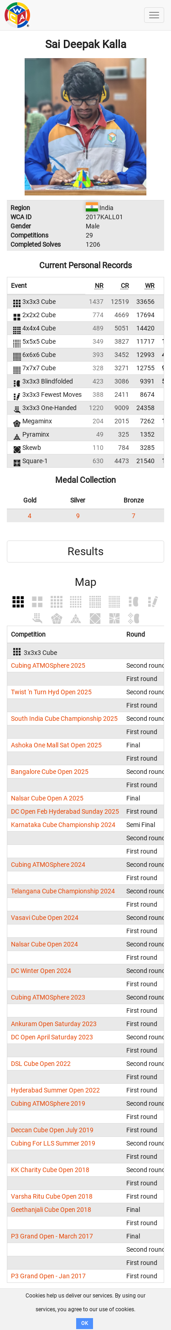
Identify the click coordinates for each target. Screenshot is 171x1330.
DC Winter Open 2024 (41, 970)
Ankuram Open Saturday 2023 (54, 1023)
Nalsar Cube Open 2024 (44, 944)
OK (84, 1323)
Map (85, 582)
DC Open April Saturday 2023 (52, 1037)
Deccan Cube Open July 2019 (52, 1130)
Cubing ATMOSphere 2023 (48, 997)
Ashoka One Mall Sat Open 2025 (56, 745)
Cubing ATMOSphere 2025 (48, 665)
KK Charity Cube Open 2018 (50, 1169)
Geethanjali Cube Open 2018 (51, 1209)
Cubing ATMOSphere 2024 (48, 864)
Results (85, 551)
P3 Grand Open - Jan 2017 (48, 1276)
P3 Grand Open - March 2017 (52, 1236)
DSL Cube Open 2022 (41, 1063)
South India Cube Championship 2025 (64, 718)
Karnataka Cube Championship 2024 (63, 824)
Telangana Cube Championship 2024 (63, 891)
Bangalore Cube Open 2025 (49, 771)
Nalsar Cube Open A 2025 (47, 798)
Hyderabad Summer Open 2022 (55, 1090)
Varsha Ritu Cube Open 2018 (52, 1196)
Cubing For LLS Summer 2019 (53, 1143)
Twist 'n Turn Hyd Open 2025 (51, 692)
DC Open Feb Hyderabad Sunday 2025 (65, 811)
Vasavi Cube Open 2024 (44, 917)
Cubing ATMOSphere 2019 (48, 1103)
